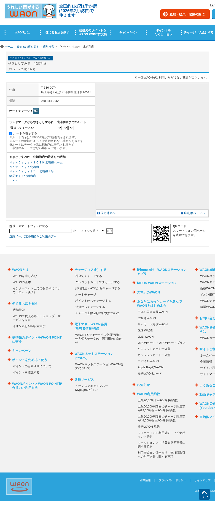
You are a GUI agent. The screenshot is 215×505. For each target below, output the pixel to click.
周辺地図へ (108, 213)
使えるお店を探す (28, 46)
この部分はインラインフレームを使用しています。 (107, 21)
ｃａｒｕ (15, 180)
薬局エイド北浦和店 (22, 176)
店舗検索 (48, 46)
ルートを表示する (25, 133)
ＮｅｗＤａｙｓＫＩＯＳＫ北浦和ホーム (36, 162)
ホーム (9, 46)
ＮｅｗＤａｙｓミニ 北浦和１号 (31, 171)
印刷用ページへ (194, 213)
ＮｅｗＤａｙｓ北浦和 (24, 167)
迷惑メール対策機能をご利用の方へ (33, 236)
